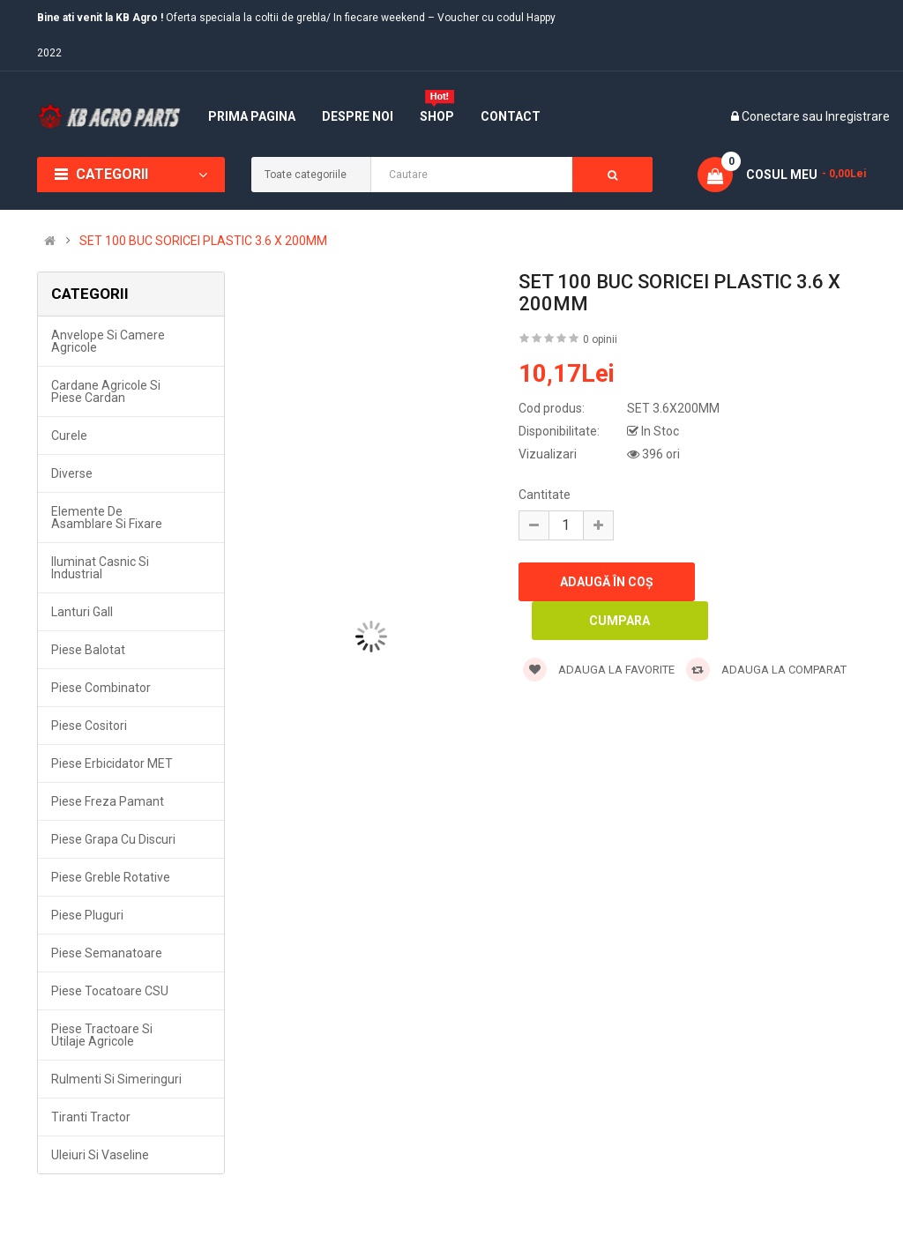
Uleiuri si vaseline (100, 1155)
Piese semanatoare (106, 953)
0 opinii (600, 339)
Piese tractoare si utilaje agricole (102, 1035)
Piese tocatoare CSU (109, 991)
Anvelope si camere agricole (108, 341)
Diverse (72, 473)
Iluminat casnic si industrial (100, 568)
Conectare (772, 116)
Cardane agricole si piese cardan (105, 391)
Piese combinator (101, 688)
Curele (69, 435)
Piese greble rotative (110, 877)
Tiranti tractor (91, 1117)
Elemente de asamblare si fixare (106, 517)
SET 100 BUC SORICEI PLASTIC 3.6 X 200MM (203, 241)
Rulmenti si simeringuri (116, 1079)
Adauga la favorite (599, 669)
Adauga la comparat (766, 669)
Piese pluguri (87, 915)
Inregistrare (857, 116)
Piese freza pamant (107, 801)
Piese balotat (88, 650)
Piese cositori (89, 726)
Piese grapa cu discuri (113, 839)
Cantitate (545, 495)
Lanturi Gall (82, 612)
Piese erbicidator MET (112, 763)
